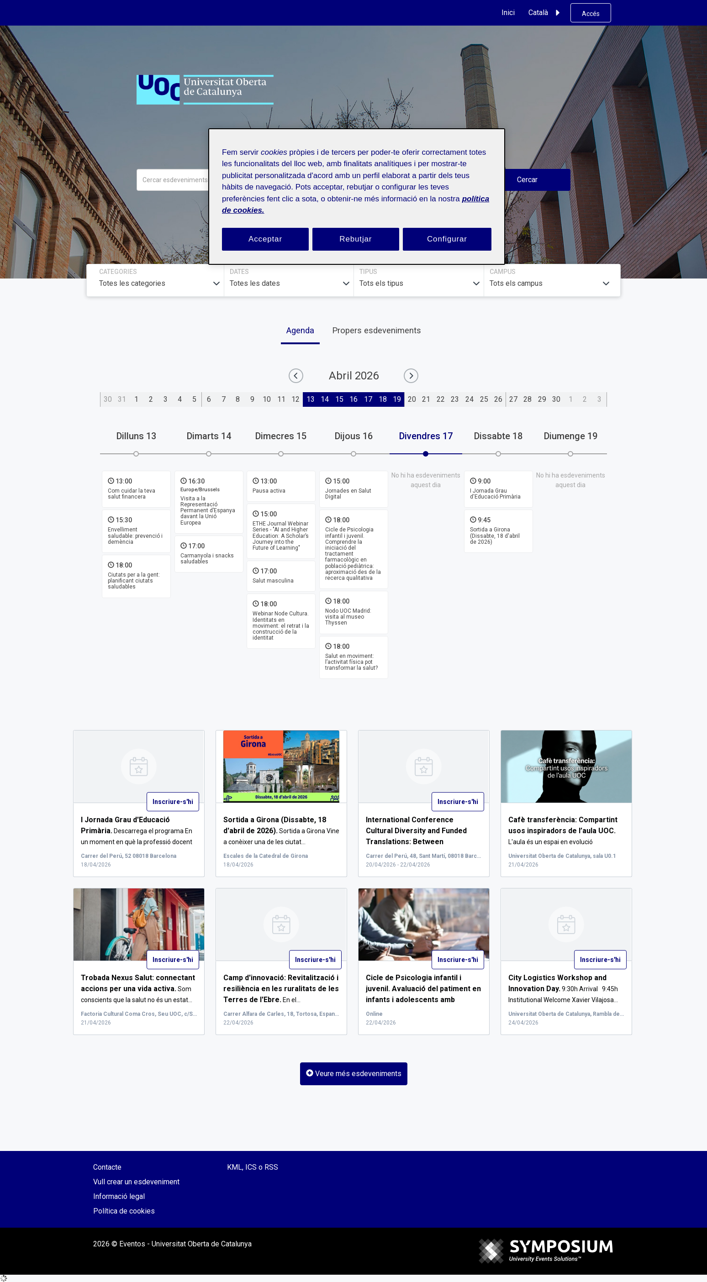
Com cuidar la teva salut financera (131, 494)
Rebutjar (355, 239)
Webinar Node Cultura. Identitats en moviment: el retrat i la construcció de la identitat (281, 625)
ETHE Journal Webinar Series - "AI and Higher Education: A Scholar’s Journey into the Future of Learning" (281, 535)
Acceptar (265, 239)
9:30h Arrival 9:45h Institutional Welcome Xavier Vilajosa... (563, 989)
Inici (508, 12)
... (423, 841)
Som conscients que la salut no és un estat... (138, 989)
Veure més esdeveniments (353, 1073)
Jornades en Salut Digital (348, 494)
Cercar (527, 179)
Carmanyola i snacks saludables (207, 558)
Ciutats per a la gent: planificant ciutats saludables (134, 581)
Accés (591, 13)
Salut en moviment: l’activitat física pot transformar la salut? (351, 662)
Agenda (300, 330)
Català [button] (545, 12)
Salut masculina (273, 581)
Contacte (107, 1167)
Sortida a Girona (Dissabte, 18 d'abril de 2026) (495, 536)
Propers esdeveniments (376, 330)
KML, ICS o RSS (252, 1167)
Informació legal (119, 1196)
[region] (356, 196)
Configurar (447, 239)
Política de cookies (124, 1211)
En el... (281, 989)
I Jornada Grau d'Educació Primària (495, 494)
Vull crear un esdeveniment (136, 1181)
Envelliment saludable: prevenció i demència (135, 536)
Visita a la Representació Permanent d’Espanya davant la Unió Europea (207, 510)
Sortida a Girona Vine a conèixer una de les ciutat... (281, 831)
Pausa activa (269, 491)
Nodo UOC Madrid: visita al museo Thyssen (348, 617)
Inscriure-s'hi (173, 801)
